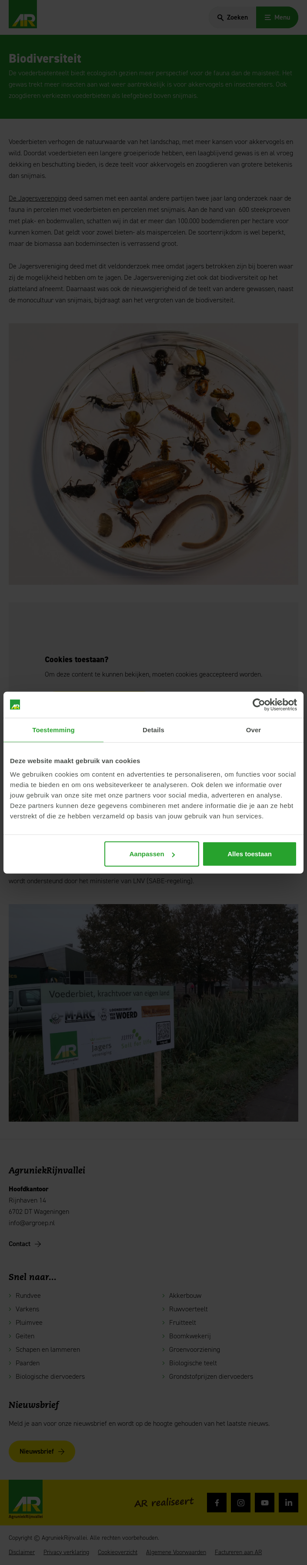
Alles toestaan (249, 854)
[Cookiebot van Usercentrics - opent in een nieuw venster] (259, 704)
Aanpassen (152, 854)
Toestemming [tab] (53, 729)
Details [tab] (153, 729)
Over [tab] (253, 729)
